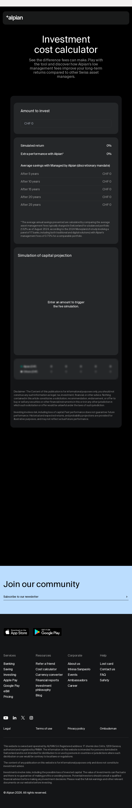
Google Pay (11, 686)
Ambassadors (77, 680)
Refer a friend (45, 664)
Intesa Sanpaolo (79, 669)
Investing (9, 675)
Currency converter (49, 675)
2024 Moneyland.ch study (83, 229)
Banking (9, 664)
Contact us (107, 669)
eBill (6, 691)
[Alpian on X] (23, 718)
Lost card (106, 664)
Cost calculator (46, 669)
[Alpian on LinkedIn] (14, 717)
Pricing (8, 697)
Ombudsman (108, 728)
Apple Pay (10, 680)
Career (73, 686)
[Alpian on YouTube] (5, 717)
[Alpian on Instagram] (31, 718)
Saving (8, 669)
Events (73, 675)
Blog (39, 695)
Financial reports (47, 680)
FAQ (103, 675)
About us (74, 664)
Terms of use (44, 728)
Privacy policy (76, 728)
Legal (6, 728)
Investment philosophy (44, 688)
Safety (104, 680)
